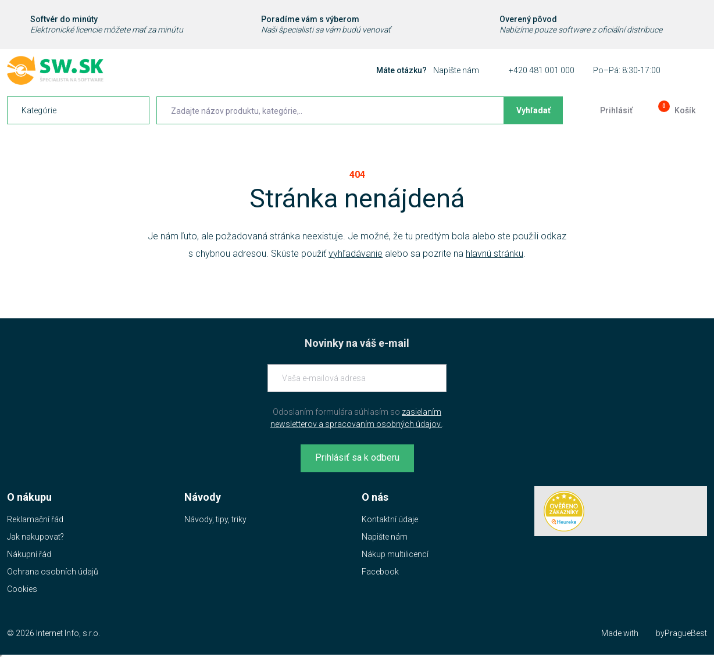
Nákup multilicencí (395, 554)
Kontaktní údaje (390, 519)
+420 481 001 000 (541, 70)
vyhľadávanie (356, 253)
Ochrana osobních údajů (52, 571)
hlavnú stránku (494, 253)
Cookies (22, 589)
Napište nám (385, 536)
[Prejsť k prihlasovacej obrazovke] (607, 110)
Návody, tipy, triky (215, 519)
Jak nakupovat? (35, 536)
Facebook (380, 571)
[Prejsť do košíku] (675, 110)
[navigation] (78, 110)
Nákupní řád (29, 554)
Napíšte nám (456, 70)
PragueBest (686, 633)
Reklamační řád (35, 519)
